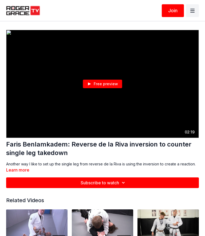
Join (173, 10)
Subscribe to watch (104, 183)
